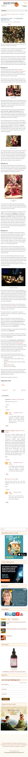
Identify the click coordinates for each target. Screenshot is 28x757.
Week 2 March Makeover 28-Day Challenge (16, 628)
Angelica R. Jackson (10, 430)
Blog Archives (15, 619)
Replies (7, 409)
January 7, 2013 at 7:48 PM (12, 479)
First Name (4, 689)
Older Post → (24, 390)
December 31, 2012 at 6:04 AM (17, 399)
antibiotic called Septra (20, 71)
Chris (10, 412)
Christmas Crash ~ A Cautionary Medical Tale (12, 19)
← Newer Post (4, 390)
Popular (3, 619)
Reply (6, 406)
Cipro (14, 240)
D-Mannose (9, 364)
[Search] (13, 529)
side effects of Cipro (14, 304)
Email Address (5, 684)
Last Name (4, 693)
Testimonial (9, 635)
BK (5, 479)
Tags (9, 619)
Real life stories (7, 14)
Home (2, 14)
